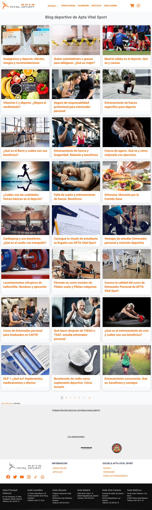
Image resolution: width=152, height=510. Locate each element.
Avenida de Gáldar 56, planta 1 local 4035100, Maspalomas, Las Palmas (113, 496)
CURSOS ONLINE (59, 468)
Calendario (83, 6)
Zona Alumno (110, 6)
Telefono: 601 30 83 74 (11, 501)
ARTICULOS (57, 472)
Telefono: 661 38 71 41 (135, 500)
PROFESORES (109, 472)
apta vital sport (6, 403)
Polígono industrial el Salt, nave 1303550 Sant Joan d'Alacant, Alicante (62, 496)
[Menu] (132, 5)
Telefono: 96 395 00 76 (110, 503)
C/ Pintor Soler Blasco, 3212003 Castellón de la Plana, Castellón (38, 495)
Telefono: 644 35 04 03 (60, 503)
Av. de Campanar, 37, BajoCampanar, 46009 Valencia (12, 498)
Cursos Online (68, 6)
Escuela (53, 6)
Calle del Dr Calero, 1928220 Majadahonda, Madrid (87, 494)
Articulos (96, 6)
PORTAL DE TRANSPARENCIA (115, 476)
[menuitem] (53, 6)
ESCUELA (107, 468)
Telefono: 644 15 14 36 (36, 500)
